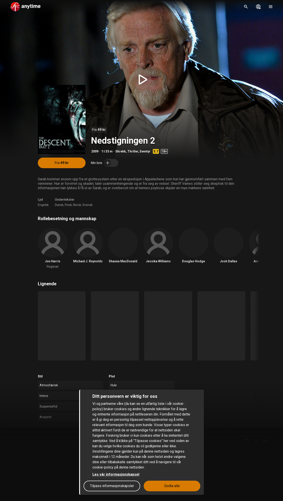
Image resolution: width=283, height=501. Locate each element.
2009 (94, 151)
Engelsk (43, 205)
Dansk (59, 205)
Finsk (68, 205)
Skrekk (120, 151)
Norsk (77, 205)
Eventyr (145, 151)
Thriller (132, 151)
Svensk (87, 205)
